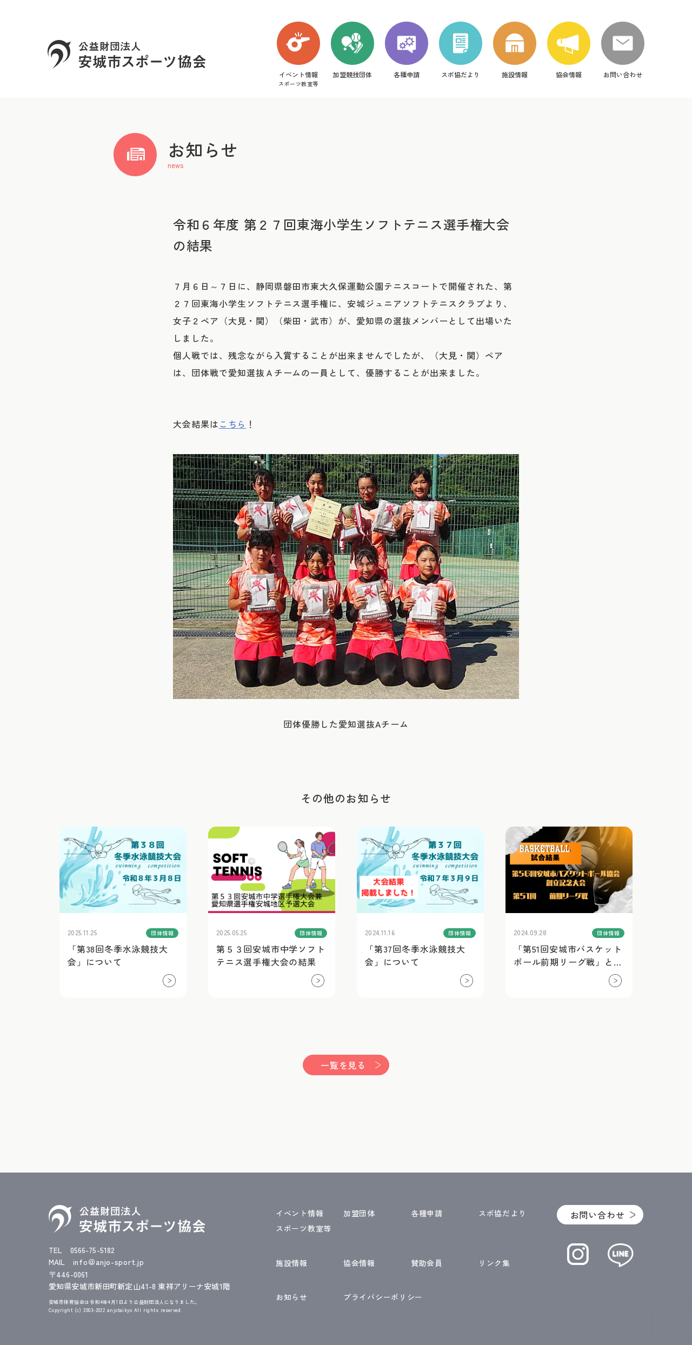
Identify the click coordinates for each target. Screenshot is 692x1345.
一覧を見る (343, 1064)
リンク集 (494, 1262)
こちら (232, 423)
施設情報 (292, 1262)
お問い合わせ (597, 1214)
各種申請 (427, 1213)
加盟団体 (359, 1213)
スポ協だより (502, 1213)
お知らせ (292, 1296)
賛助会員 (427, 1262)
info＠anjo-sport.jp (108, 1261)
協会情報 (359, 1262)
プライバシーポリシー (383, 1296)
